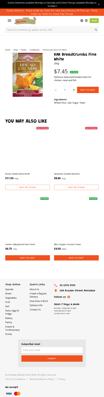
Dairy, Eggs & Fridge (12, 312)
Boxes (8, 293)
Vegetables (11, 297)
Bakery (8, 318)
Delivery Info (36, 305)
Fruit (7, 302)
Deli (7, 306)
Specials (9, 289)
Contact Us (35, 309)
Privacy (61, 379)
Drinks (8, 334)
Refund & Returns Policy (42, 379)
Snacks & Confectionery (12, 328)
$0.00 (94, 20)
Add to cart (27, 258)
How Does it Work (39, 301)
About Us (34, 289)
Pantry (8, 322)
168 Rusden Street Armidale (77, 290)
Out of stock (27, 187)
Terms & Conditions (15, 379)
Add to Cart (87, 90)
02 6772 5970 (67, 285)
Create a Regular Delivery (38, 295)
